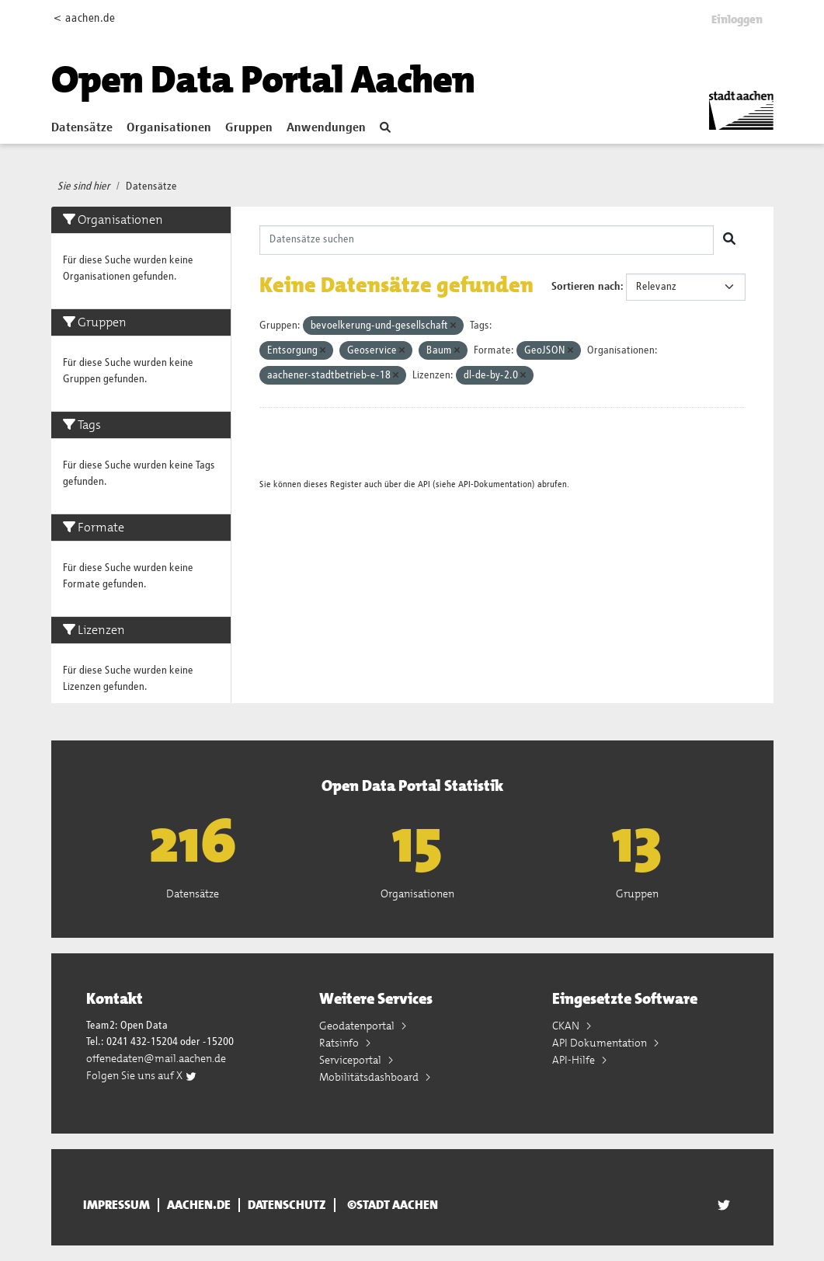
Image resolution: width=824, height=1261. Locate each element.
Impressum (116, 1205)
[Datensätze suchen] (486, 240)
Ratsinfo (340, 1043)
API (424, 484)
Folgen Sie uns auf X (141, 1075)
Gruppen (249, 128)
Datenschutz (287, 1205)
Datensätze (82, 128)
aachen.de (199, 1205)
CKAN (567, 1026)
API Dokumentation (600, 1043)
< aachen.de (84, 18)
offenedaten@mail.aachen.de (156, 1058)
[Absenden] (729, 240)
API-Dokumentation (495, 484)
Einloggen (737, 19)
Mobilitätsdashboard (370, 1077)
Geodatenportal (358, 1026)
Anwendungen (326, 128)
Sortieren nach (586, 286)
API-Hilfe (574, 1060)
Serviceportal (351, 1060)
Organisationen (169, 128)
